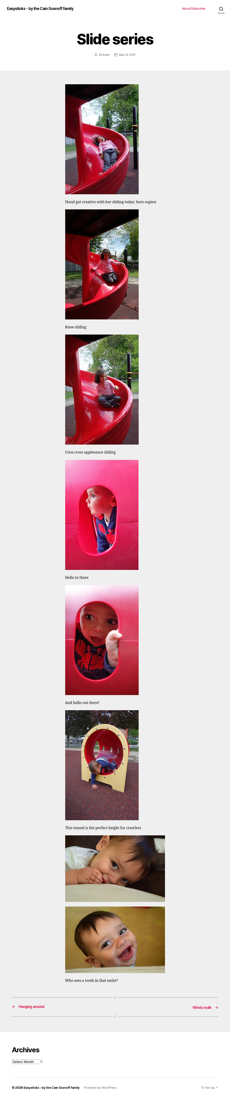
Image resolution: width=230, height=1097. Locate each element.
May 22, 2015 (127, 54)
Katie (105, 54)
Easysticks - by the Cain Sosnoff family (43, 9)
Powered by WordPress (101, 1087)
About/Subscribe (193, 8)
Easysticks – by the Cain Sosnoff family (52, 1087)
